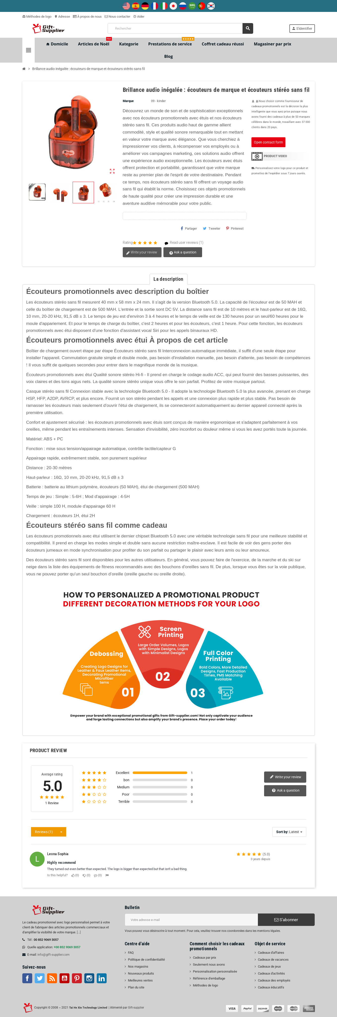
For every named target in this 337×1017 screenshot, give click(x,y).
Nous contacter (117, 16)
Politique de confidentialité (146, 959)
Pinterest (235, 228)
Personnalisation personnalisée (215, 971)
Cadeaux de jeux (269, 966)
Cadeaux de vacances (273, 959)
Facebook (27, 978)
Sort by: (282, 832)
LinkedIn (102, 978)
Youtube (64, 978)
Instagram (89, 978)
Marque (128, 101)
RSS (52, 978)
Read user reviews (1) (181, 243)
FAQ (131, 952)
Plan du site (136, 987)
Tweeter (211, 228)
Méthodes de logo (36, 16)
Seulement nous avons (209, 964)
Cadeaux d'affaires (271, 952)
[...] (79, 932)
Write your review (141, 252)
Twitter (40, 978)
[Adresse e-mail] (191, 919)
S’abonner (286, 919)
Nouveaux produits (141, 973)
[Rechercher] (180, 28)
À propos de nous (87, 16)
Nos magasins (138, 966)
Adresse (62, 16)
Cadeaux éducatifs (271, 987)
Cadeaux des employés (274, 980)
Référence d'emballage (209, 978)
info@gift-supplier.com (53, 954)
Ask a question (182, 252)
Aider (138, 16)
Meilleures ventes (140, 980)
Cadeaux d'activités (271, 973)
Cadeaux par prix (204, 957)
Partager (189, 228)
